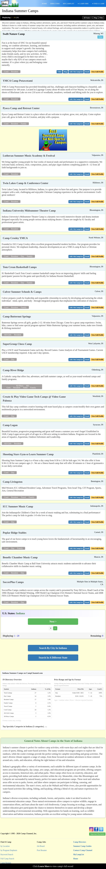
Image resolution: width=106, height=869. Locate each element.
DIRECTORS (55, 4)
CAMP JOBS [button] (83, 4)
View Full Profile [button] (97, 72)
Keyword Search (7, 854)
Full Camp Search (7, 859)
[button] (59, 71)
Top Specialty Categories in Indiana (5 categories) (25, 726)
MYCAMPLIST (68, 4)
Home (75, 859)
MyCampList (78, 854)
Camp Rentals (6, 863)
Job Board (41, 846)
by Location (5, 846)
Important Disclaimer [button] (97, 834)
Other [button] (100, 37)
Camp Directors (79, 842)
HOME (44, 4)
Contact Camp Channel (82, 850)
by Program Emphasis (9, 850)
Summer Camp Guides (82, 846)
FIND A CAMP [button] (98, 4)
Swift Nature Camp (14, 33)
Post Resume (42, 850)
